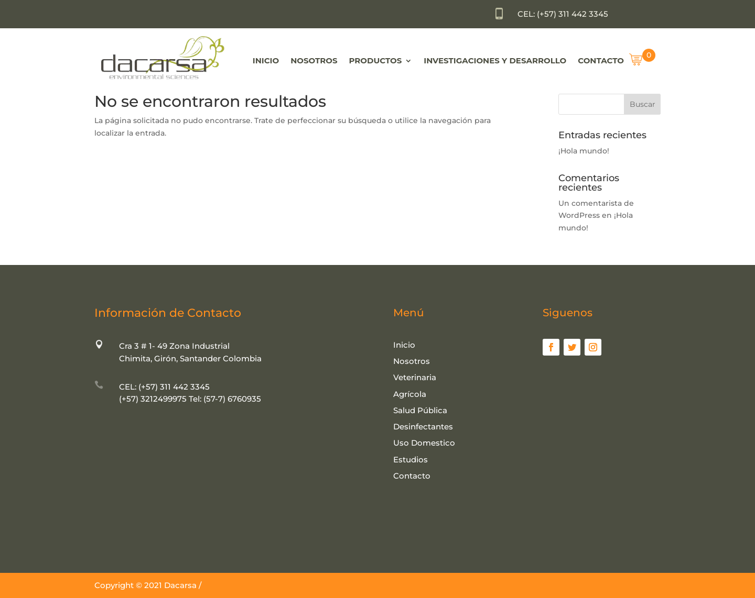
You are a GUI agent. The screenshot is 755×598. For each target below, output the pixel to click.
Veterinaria (414, 377)
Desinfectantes (423, 426)
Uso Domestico (424, 443)
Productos (375, 60)
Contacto (601, 60)
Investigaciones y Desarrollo (495, 60)
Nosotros (313, 60)
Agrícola (409, 394)
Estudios (410, 459)
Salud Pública (420, 410)
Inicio (266, 60)
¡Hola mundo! (583, 151)
